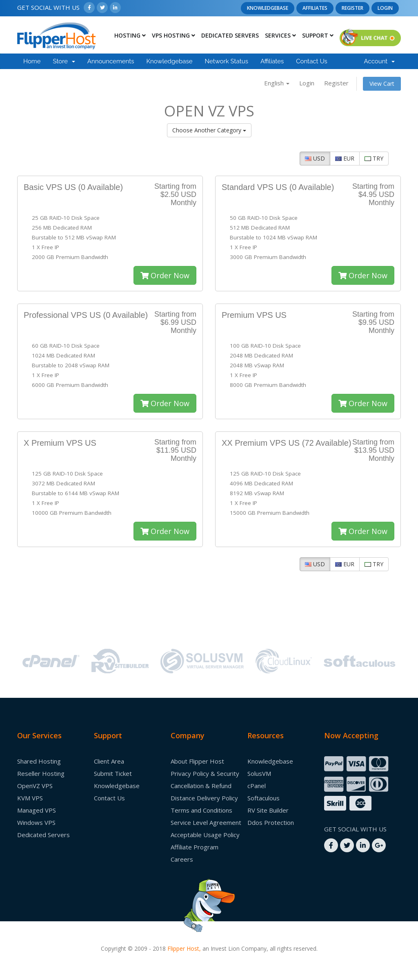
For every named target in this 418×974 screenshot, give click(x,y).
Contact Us (311, 61)
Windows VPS (36, 822)
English (276, 83)
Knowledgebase (267, 7)
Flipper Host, (184, 948)
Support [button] (318, 35)
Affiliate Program (194, 847)
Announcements (110, 61)
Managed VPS (36, 810)
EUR (344, 158)
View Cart (381, 83)
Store (64, 61)
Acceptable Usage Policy (205, 835)
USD (315, 158)
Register (352, 7)
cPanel (256, 786)
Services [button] (280, 35)
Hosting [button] (130, 35)
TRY (374, 158)
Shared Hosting (39, 761)
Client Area (109, 761)
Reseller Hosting (40, 773)
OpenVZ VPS (35, 786)
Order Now (164, 275)
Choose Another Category (209, 130)
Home (31, 61)
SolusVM (259, 773)
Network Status (226, 61)
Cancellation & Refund (201, 786)
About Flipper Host (197, 761)
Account (379, 61)
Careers (182, 859)
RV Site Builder (268, 810)
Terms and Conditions (201, 810)
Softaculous (263, 798)
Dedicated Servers (230, 35)
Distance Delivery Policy (204, 798)
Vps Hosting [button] (173, 35)
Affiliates (314, 7)
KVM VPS (30, 798)
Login (385, 7)
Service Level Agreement (206, 822)
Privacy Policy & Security (205, 773)
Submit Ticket (113, 773)
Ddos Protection (270, 822)
